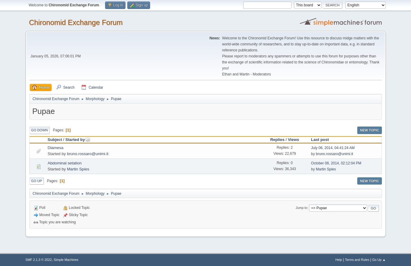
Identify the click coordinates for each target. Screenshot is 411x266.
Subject (55, 139)
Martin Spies (78, 169)
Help (338, 259)
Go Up (36, 181)
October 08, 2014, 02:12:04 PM (336, 163)
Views (293, 139)
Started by (77, 139)
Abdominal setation (65, 163)
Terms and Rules (357, 259)
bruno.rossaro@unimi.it (87, 153)
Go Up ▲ (379, 259)
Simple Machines (66, 259)
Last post (320, 139)
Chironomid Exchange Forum (76, 22)
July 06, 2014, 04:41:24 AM (333, 148)
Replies (277, 139)
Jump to (301, 208)
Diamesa (56, 147)
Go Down (39, 130)
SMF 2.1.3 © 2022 (39, 259)
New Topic (369, 130)
